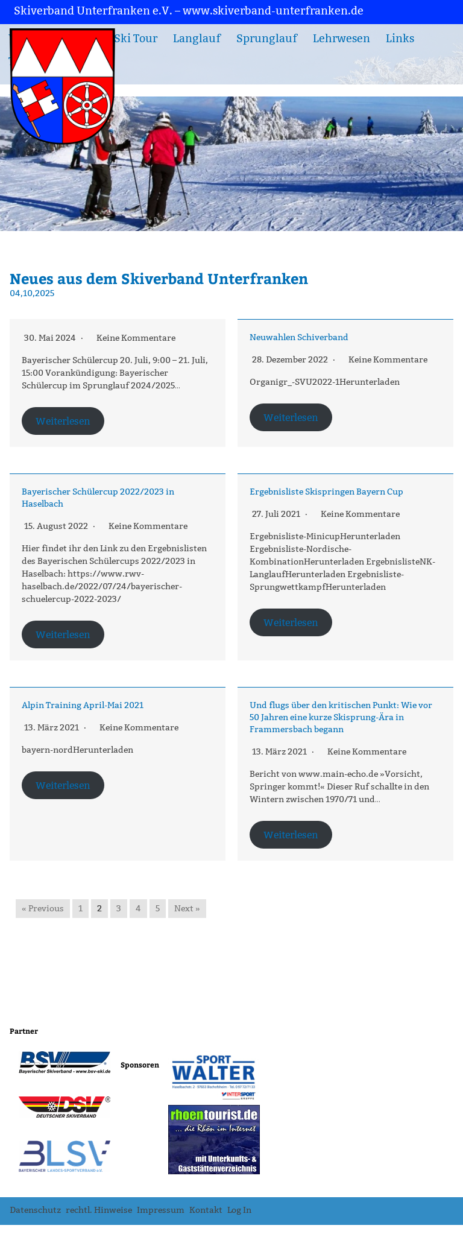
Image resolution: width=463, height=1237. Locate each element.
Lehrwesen (341, 38)
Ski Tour (135, 38)
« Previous (43, 908)
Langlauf (197, 38)
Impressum (160, 1210)
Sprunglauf (266, 38)
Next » (187, 908)
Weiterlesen (63, 421)
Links (400, 38)
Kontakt (205, 1210)
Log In (239, 1210)
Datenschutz (35, 1210)
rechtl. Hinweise (99, 1210)
